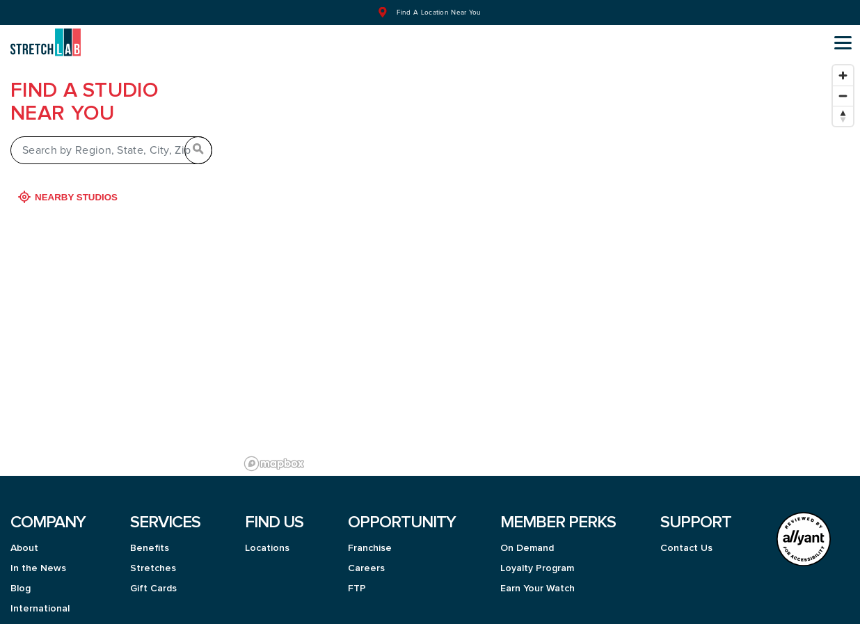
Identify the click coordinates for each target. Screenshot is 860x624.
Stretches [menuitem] (153, 561)
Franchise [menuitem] (370, 540)
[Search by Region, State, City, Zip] (111, 143)
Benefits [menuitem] (149, 540)
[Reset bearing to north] (843, 108)
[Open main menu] (842, 42)
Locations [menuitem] (267, 540)
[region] (549, 259)
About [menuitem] (24, 540)
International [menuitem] (40, 601)
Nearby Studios (69, 189)
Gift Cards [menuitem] (153, 581)
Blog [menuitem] (20, 581)
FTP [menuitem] (357, 581)
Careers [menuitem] (366, 561)
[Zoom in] (843, 68)
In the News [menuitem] (38, 561)
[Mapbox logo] (274, 456)
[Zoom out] (843, 88)
